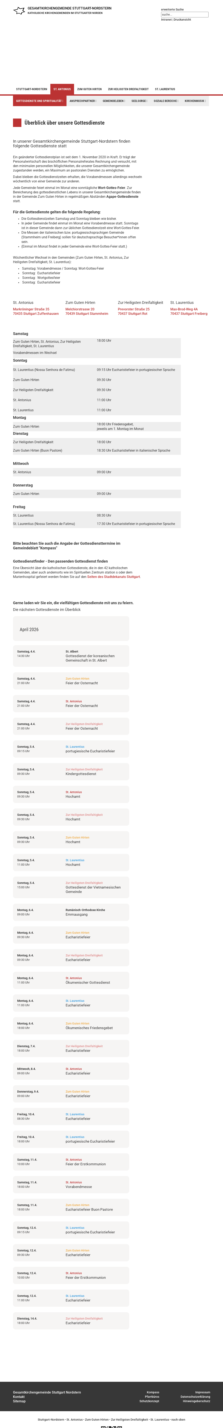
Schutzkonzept (149, 1401)
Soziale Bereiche (166, 101)
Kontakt (19, 1397)
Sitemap (19, 1401)
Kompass (153, 1392)
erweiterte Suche (172, 9)
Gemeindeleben (114, 101)
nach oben (178, 1419)
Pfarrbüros (152, 1396)
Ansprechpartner (83, 101)
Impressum (202, 1392)
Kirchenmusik (195, 101)
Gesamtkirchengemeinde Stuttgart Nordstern (47, 1392)
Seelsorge (139, 101)
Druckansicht (182, 19)
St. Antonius (62, 89)
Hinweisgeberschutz (196, 1401)
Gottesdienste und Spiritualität (39, 101)
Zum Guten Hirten (89, 89)
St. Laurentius (165, 89)
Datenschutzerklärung (195, 1396)
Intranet (166, 19)
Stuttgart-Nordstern (31, 89)
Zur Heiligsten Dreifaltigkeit (128, 89)
